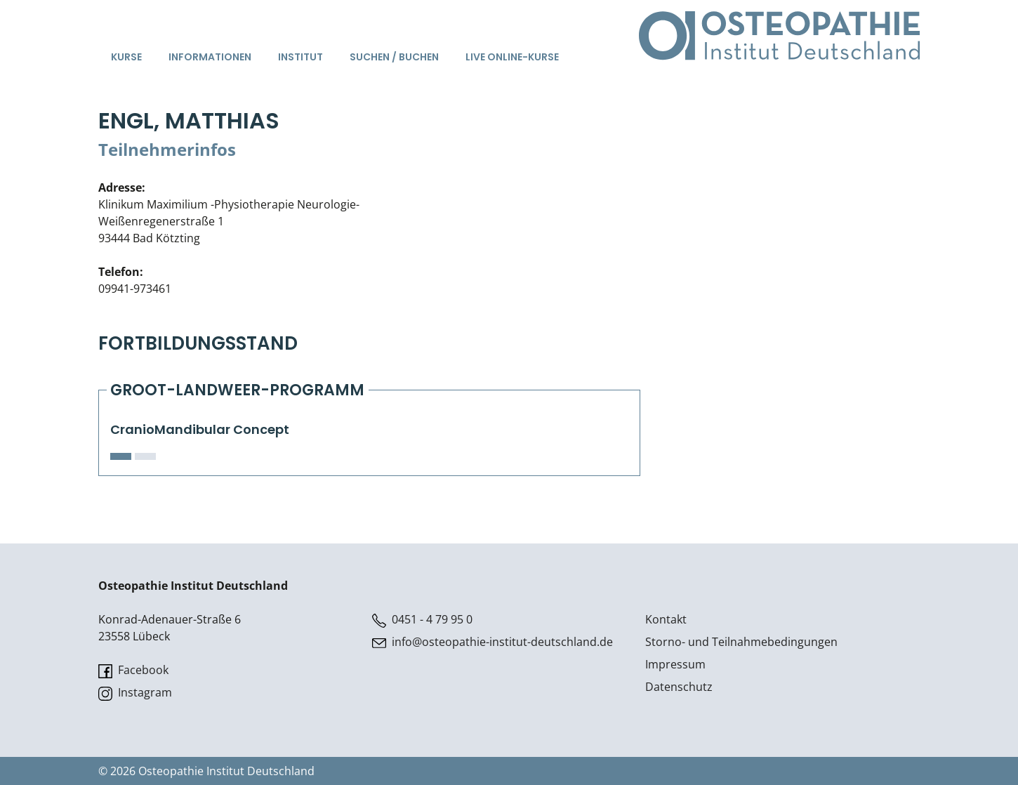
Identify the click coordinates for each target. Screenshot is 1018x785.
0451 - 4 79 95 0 (422, 620)
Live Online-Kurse (512, 57)
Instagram (135, 693)
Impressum (675, 664)
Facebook (133, 670)
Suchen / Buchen (394, 57)
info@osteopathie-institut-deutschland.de (492, 642)
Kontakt (666, 619)
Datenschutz (679, 686)
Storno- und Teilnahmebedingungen (741, 641)
